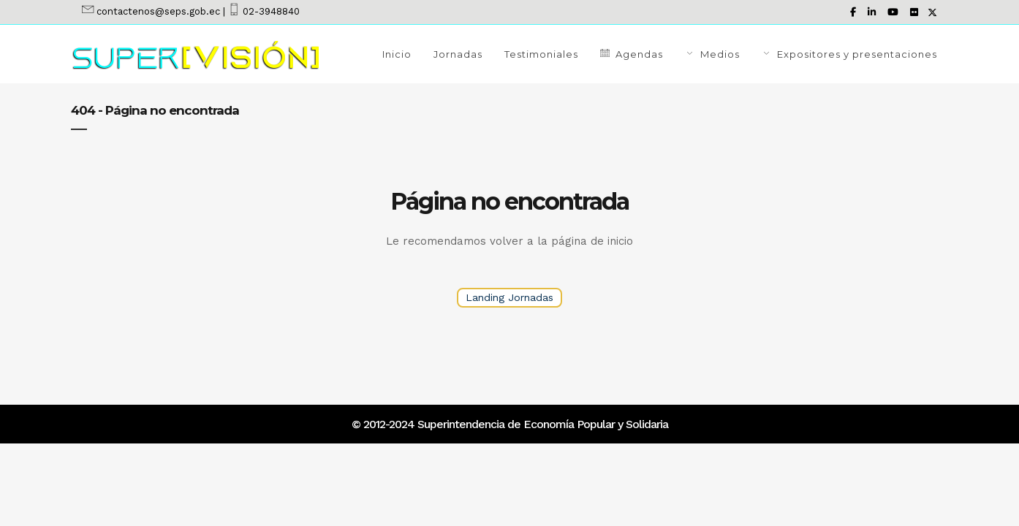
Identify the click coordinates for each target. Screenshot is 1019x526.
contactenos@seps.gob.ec (158, 11)
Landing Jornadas (509, 297)
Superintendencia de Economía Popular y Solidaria (541, 424)
